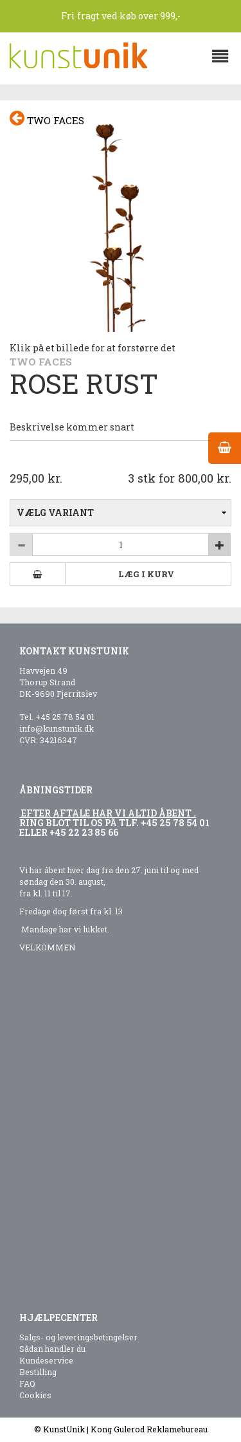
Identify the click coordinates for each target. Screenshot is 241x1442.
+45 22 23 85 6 (81, 832)
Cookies (35, 1395)
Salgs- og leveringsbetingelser (78, 1337)
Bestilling (38, 1372)
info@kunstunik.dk (56, 728)
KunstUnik (64, 1429)
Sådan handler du (52, 1349)
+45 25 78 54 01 (64, 717)
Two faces (47, 118)
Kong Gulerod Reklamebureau (149, 1429)
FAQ (27, 1383)
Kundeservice (46, 1360)
